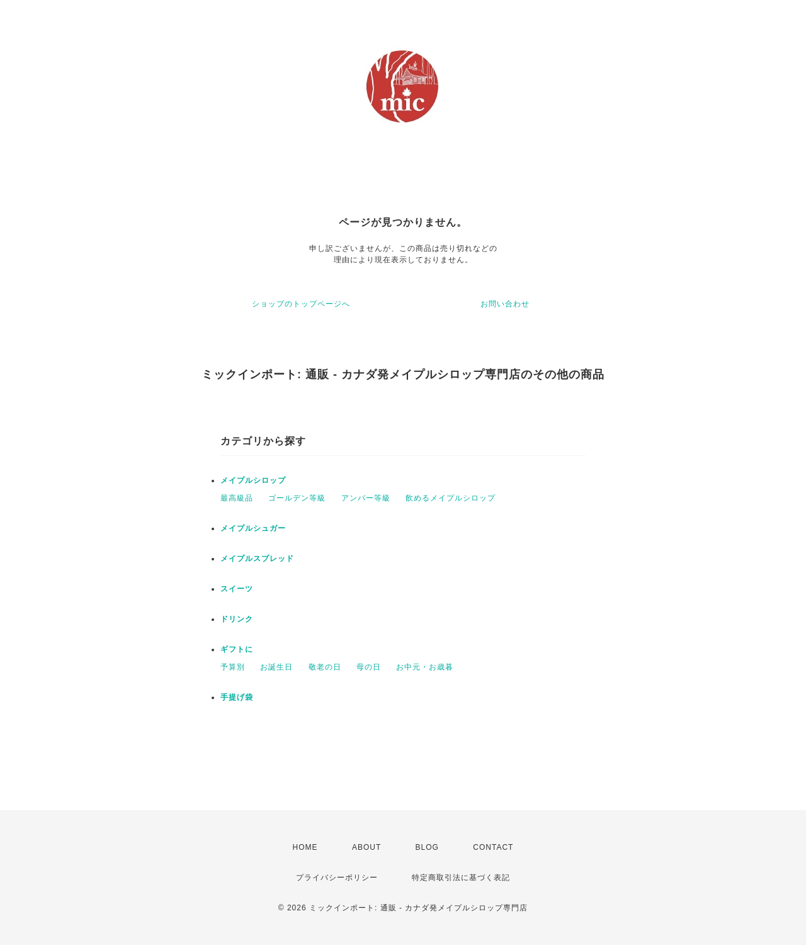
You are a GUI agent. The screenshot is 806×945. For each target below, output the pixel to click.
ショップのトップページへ (301, 303)
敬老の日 (325, 667)
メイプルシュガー (253, 528)
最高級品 (236, 498)
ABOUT (366, 847)
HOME (305, 847)
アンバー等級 (365, 498)
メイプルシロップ (253, 480)
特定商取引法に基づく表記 (461, 877)
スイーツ (236, 588)
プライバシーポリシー (337, 877)
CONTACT (493, 847)
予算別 (232, 667)
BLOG (427, 847)
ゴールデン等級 (297, 498)
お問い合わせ (505, 303)
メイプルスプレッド (257, 558)
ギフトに (236, 649)
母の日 (368, 667)
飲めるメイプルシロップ (451, 498)
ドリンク (236, 619)
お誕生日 (276, 667)
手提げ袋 (236, 697)
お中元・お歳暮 (424, 667)
